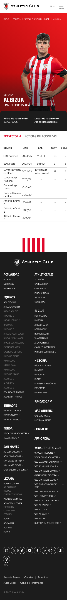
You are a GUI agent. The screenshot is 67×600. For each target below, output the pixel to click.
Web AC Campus (41, 505)
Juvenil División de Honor (36, 19)
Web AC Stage (40, 514)
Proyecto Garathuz (13, 498)
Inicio (6, 19)
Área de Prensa (41, 342)
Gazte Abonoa (41, 284)
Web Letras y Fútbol (44, 496)
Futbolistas (40, 374)
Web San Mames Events (45, 479)
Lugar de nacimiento (46, 118)
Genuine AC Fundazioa (14, 392)
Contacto (41, 429)
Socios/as (39, 279)
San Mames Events (12, 465)
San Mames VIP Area (13, 460)
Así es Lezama (10, 487)
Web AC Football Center (45, 500)
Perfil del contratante (45, 351)
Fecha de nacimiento (16, 118)
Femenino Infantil (12, 374)
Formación (9, 507)
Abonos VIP (39, 297)
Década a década (42, 365)
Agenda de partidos (13, 396)
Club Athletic (40, 288)
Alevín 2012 (9, 378)
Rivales (37, 379)
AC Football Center (13, 503)
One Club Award (42, 415)
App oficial (42, 438)
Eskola (7, 532)
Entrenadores (41, 392)
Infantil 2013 (9, 369)
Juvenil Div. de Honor (13, 338)
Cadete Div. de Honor (13, 351)
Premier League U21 (12, 320)
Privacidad (43, 577)
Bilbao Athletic (11, 311)
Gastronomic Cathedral (15, 469)
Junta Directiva (41, 324)
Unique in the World (43, 452)
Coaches (8, 514)
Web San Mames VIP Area (46, 470)
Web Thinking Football (45, 491)
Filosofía (38, 320)
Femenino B (9, 315)
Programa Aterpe (42, 420)
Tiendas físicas (10, 438)
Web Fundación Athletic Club (45, 485)
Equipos (17, 19)
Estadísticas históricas (45, 383)
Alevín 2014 (9, 383)
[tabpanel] (33, 183)
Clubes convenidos (13, 494)
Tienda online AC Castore (15, 433)
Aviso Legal (10, 582)
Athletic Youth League (14, 333)
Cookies (28, 577)
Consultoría (9, 510)
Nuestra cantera (11, 483)
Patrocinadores (41, 333)
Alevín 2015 (9, 387)
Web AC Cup (39, 509)
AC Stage (8, 527)
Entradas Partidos (12, 410)
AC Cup (7, 518)
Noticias (7, 279)
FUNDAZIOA (41, 401)
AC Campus (9, 523)
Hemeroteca (9, 288)
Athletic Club (10, 302)
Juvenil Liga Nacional (14, 342)
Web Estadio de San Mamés (46, 461)
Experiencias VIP (11, 415)
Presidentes (39, 388)
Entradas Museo (11, 419)
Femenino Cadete (11, 356)
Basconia (8, 324)
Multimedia (9, 284)
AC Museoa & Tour (12, 456)
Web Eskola (39, 518)
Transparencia (41, 338)
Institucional (40, 315)
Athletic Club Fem (12, 306)
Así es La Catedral (12, 451)
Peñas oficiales (41, 293)
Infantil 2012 (9, 360)
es (52, 6)
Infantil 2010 (10, 365)
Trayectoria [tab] (12, 136)
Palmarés (38, 370)
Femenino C (9, 329)
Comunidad (39, 302)
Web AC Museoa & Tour (45, 466)
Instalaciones (40, 329)
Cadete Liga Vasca (12, 347)
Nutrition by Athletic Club (46, 523)
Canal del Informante (44, 347)
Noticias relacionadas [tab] (41, 136)
